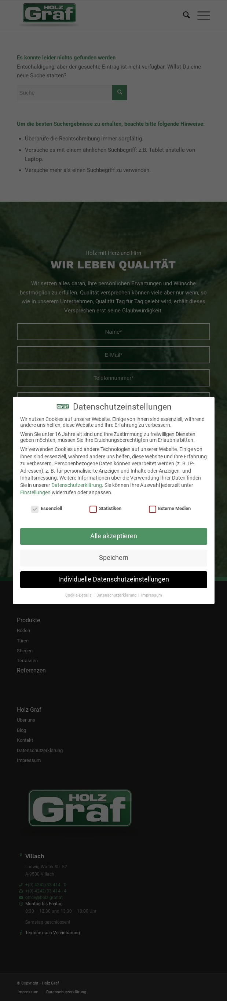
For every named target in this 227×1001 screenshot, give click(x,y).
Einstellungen (35, 492)
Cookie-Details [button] (79, 595)
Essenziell (46, 508)
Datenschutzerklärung (76, 485)
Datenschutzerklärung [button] (117, 595)
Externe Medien (170, 508)
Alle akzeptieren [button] (113, 536)
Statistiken (105, 508)
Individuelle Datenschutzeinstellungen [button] (113, 579)
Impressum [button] (151, 595)
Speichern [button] (113, 557)
